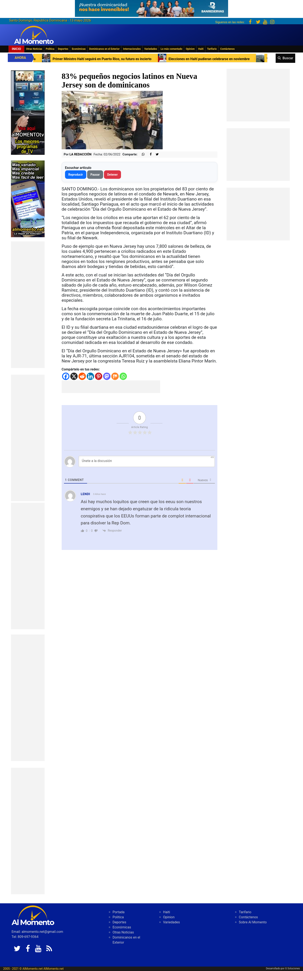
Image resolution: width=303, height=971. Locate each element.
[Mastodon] (106, 376)
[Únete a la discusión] (146, 461)
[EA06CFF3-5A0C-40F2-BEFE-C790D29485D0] (28, 112)
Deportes (63, 48)
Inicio (16, 49)
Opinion (190, 48)
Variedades (150, 48)
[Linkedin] (90, 376)
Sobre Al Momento (253, 922)
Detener (112, 174)
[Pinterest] (98, 376)
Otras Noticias (34, 48)
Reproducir (75, 174)
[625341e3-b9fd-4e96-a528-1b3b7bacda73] (151, 7)
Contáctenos (227, 48)
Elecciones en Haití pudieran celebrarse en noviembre (216, 59)
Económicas (79, 48)
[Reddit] (82, 376)
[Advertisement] (28, 304)
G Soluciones (292, 968)
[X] (74, 376)
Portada (119, 912)
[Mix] (115, 376)
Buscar (288, 58)
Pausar (95, 174)
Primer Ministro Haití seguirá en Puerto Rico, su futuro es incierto (109, 59)
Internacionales (132, 48)
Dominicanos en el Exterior (104, 48)
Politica (50, 48)
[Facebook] (65, 376)
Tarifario (212, 48)
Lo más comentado (171, 48)
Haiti (200, 48)
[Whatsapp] (123, 376)
